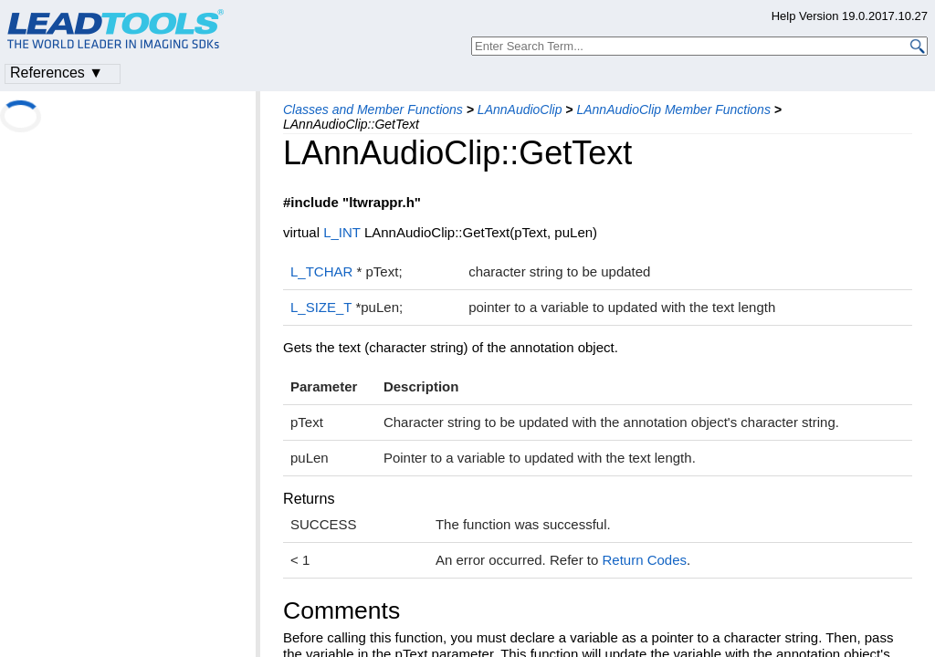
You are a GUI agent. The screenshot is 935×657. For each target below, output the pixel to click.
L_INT (342, 232)
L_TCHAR (321, 271)
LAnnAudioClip (520, 109)
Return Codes (644, 560)
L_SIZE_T (321, 307)
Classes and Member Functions (373, 109)
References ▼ (56, 72)
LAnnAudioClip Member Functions (673, 109)
